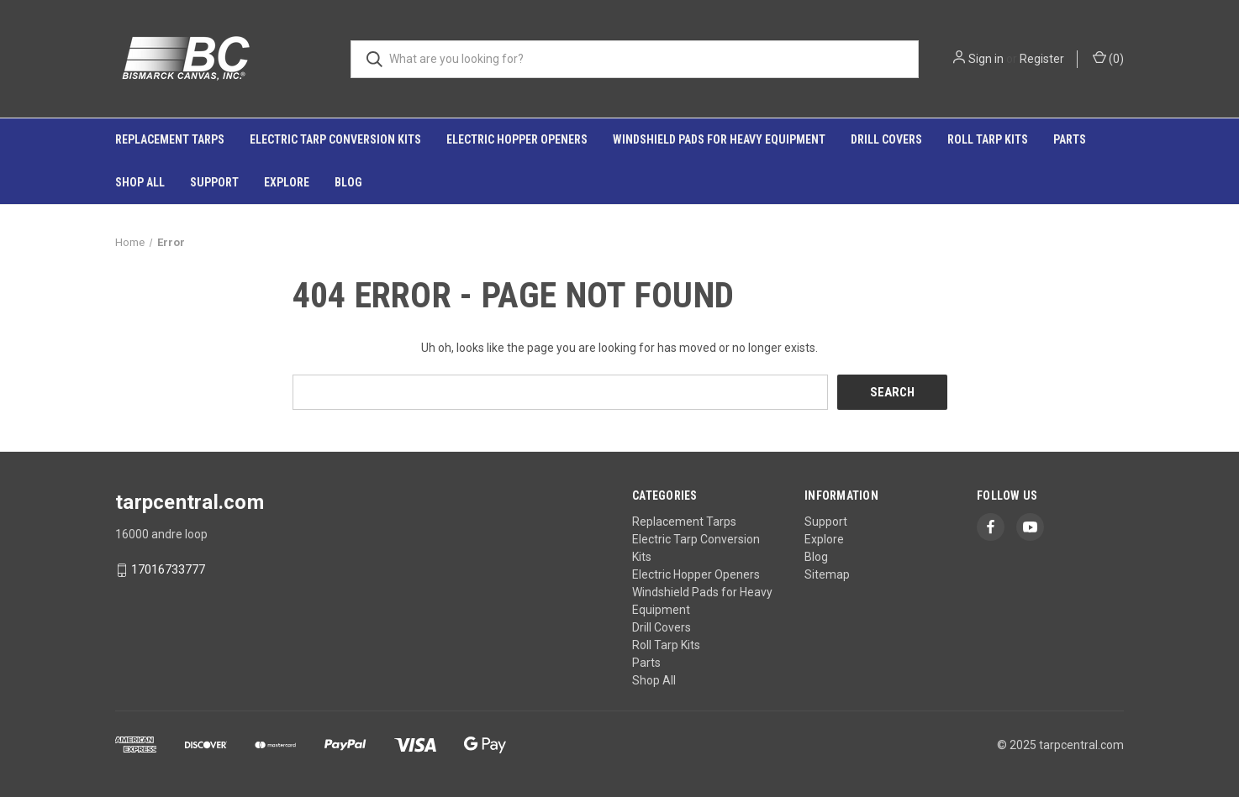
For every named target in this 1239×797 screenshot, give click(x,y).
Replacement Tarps (169, 139)
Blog (348, 182)
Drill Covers (886, 139)
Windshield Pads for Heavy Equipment (719, 139)
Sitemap (827, 574)
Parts (1069, 139)
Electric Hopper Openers (517, 139)
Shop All (140, 182)
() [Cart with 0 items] (1108, 58)
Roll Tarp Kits (987, 139)
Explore (286, 182)
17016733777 (168, 570)
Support (214, 182)
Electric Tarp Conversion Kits (335, 139)
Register (1042, 59)
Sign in (986, 59)
